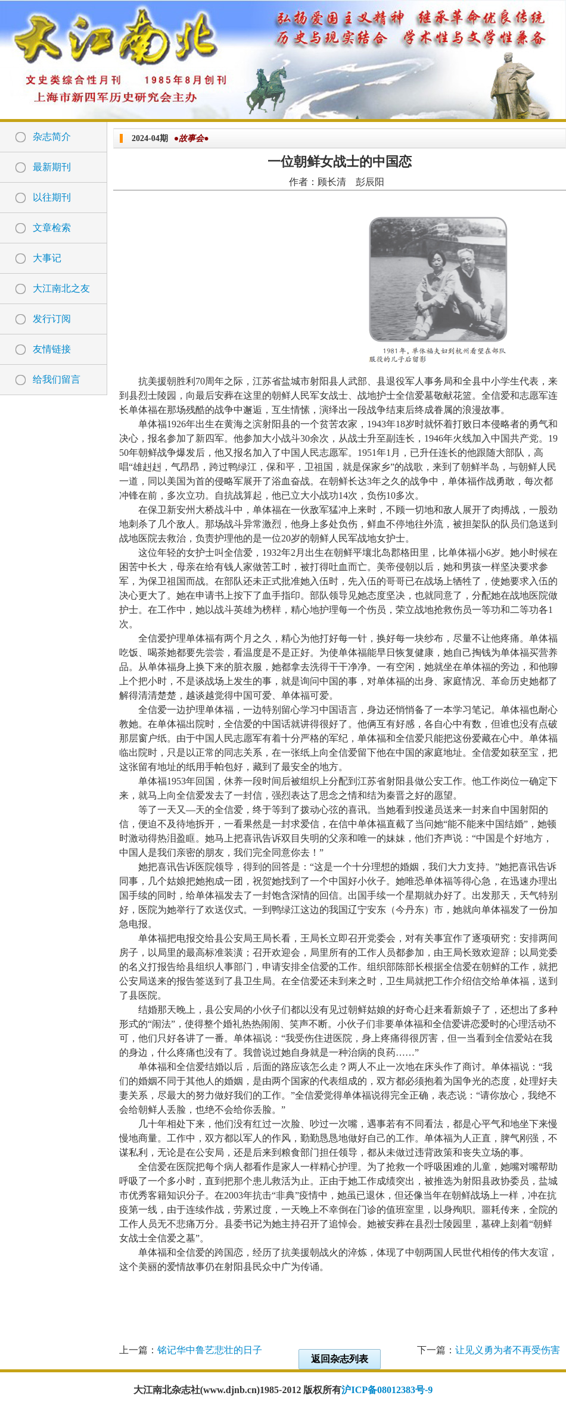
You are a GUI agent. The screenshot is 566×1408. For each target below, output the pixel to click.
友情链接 (52, 349)
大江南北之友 (61, 288)
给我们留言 (56, 379)
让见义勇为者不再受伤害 (507, 1350)
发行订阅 (52, 319)
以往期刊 (52, 197)
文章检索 (52, 228)
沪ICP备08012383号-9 (387, 1390)
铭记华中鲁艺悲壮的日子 (209, 1350)
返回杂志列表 (339, 1359)
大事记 (47, 258)
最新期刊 (52, 167)
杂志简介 (52, 137)
